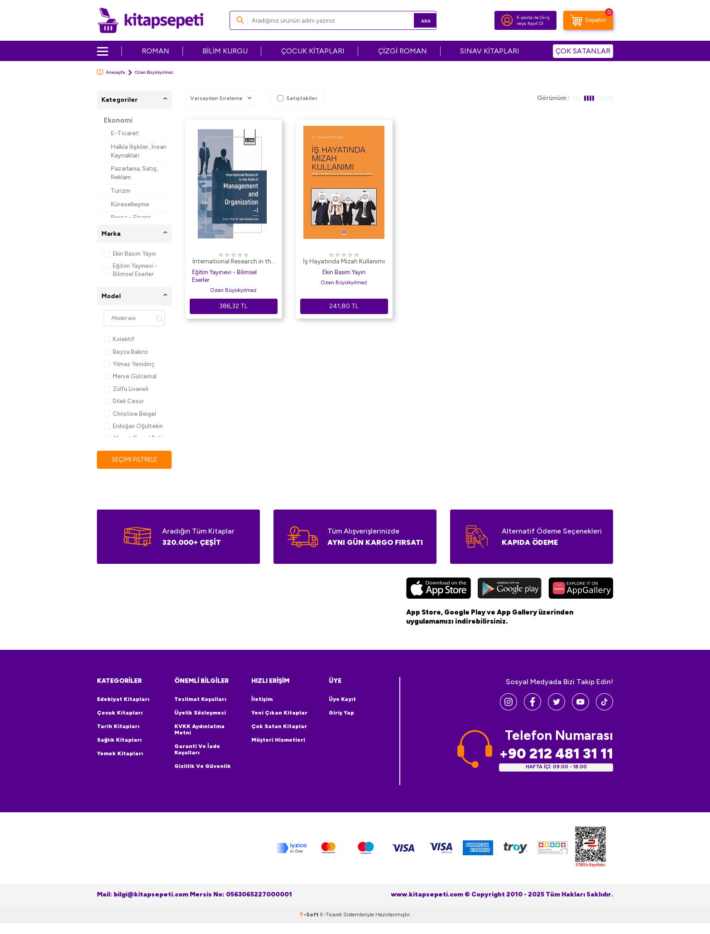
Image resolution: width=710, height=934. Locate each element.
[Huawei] (580, 589)
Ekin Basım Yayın (130, 253)
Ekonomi (118, 120)
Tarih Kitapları (118, 727)
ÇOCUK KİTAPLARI (313, 51)
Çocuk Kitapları (120, 713)
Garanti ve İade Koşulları (197, 749)
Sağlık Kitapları (119, 740)
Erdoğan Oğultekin (133, 426)
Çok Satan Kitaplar (279, 727)
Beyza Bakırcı (126, 351)
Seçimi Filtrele (134, 459)
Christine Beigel (130, 413)
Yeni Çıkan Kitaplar (279, 713)
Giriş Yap (341, 713)
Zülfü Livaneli (126, 389)
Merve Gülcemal (130, 376)
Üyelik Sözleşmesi (200, 713)
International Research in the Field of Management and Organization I (233, 262)
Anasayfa (111, 72)
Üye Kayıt (342, 699)
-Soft (309, 915)
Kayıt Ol (535, 23)
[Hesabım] (507, 20)
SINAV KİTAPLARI (489, 51)
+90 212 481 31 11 (556, 754)
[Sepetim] (588, 20)
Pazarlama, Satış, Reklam (134, 173)
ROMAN (155, 51)
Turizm (120, 191)
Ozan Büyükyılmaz (233, 290)
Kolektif (119, 339)
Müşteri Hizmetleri (278, 740)
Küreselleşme (129, 204)
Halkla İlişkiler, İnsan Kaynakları (138, 151)
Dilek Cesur (124, 401)
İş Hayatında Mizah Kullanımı (344, 261)
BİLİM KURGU (225, 51)
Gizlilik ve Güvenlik (202, 766)
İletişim (262, 699)
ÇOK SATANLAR (583, 51)
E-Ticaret (124, 133)
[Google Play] (510, 589)
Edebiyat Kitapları (123, 699)
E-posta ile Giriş (533, 17)
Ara (416, 20)
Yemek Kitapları (120, 754)
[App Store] (438, 589)
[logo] (150, 20)
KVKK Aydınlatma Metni (199, 730)
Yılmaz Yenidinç (129, 364)
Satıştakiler (297, 98)
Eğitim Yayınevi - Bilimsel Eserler (131, 269)
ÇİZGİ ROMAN (402, 51)
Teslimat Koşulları (200, 699)
